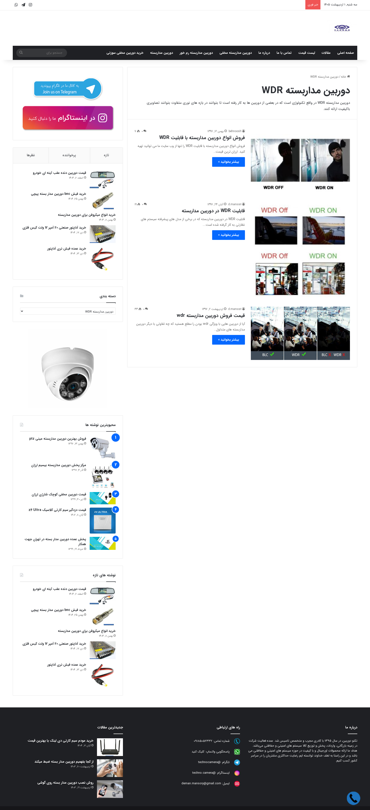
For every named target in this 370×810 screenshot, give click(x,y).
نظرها (31, 155)
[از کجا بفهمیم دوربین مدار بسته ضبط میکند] (110, 768)
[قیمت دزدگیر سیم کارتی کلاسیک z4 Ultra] (103, 521)
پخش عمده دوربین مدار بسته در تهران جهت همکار (55, 542)
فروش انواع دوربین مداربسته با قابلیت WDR (202, 137)
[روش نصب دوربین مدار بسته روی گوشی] (110, 789)
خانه (345, 76)
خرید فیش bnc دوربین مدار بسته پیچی (58, 193)
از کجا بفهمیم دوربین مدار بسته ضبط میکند (63, 761)
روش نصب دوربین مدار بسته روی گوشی (65, 782)
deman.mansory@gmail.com (201, 783)
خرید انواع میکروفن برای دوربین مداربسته (87, 214)
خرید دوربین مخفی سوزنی (124, 52)
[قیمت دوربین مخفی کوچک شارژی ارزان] (103, 498)
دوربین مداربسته (161, 52)
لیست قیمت (306, 52)
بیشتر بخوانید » (228, 161)
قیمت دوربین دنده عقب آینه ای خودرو (59, 172)
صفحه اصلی (345, 52)
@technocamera (209, 762)
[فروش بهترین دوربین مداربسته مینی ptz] (103, 448)
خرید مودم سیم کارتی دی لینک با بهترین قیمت (60, 740)
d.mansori (234, 204)
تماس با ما (284, 52)
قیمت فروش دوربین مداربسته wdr (211, 315)
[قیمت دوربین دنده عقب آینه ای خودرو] (103, 179)
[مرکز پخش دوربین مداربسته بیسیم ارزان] (103, 476)
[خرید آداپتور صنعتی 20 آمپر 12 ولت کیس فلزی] (103, 234)
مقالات (326, 52)
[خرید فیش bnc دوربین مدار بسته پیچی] (103, 200)
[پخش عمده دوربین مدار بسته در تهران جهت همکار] (103, 543)
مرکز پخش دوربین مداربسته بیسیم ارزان (58, 465)
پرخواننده (69, 155)
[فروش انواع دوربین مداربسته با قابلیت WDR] (300, 162)
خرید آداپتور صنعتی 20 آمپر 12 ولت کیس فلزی (54, 227)
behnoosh (235, 131)
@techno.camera (204, 772)
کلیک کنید (198, 751)
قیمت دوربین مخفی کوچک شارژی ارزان (59, 494)
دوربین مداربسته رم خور (196, 52)
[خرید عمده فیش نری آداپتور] (103, 259)
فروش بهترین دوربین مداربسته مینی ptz (57, 438)
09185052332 (203, 741)
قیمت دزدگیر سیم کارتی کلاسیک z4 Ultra (57, 510)
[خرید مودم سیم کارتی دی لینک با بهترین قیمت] (110, 747)
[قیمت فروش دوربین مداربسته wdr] (300, 333)
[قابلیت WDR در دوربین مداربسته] (300, 251)
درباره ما (264, 52)
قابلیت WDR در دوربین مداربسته (213, 210)
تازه (106, 155)
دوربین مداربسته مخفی (235, 52)
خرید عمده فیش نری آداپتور (66, 248)
